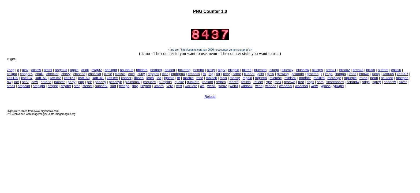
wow (314, 86)
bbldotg (156, 70)
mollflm (319, 78)
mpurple (350, 78)
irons (352, 74)
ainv (25, 70)
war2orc (191, 86)
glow (270, 74)
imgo (328, 74)
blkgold (233, 70)
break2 (344, 70)
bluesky (287, 70)
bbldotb (142, 70)
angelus (61, 70)
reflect (258, 82)
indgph (340, 74)
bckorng (184, 70)
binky (211, 70)
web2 (223, 86)
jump (376, 74)
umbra (159, 86)
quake (179, 82)
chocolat (94, 74)
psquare (149, 82)
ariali (85, 70)
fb (204, 74)
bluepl (274, 70)
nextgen (402, 78)
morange (334, 78)
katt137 (27, 78)
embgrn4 (178, 74)
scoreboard (335, 82)
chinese (79, 74)
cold (131, 74)
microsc (276, 78)
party (72, 82)
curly (141, 74)
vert (179, 86)
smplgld (39, 86)
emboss (194, 74)
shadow (390, 82)
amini (48, 70)
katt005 (388, 74)
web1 (211, 86)
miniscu (290, 78)
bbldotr (170, 70)
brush (370, 70)
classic (120, 74)
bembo (198, 70)
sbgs (310, 82)
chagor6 (26, 74)
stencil (87, 86)
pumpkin (165, 82)
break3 (358, 70)
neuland (387, 78)
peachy (100, 82)
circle (108, 74)
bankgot (111, 70)
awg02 (97, 70)
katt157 (70, 78)
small (11, 86)
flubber (249, 74)
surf (113, 86)
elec (165, 74)
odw (34, 82)
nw (9, 82)
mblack (211, 78)
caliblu (396, 70)
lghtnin (169, 78)
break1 (331, 70)
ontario (46, 82)
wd (202, 86)
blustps (317, 70)
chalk (39, 74)
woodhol (301, 86)
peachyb (115, 82)
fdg (211, 74)
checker (52, 74)
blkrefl (247, 70)
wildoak (246, 86)
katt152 (55, 78)
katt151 (41, 78)
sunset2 (101, 86)
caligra (12, 74)
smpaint (24, 86)
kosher (126, 78)
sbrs (320, 82)
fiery (226, 74)
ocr (16, 82)
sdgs (365, 82)
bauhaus (126, 70)
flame (236, 74)
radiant (207, 82)
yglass (326, 86)
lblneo (139, 78)
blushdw (302, 70)
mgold (247, 78)
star (77, 86)
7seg (10, 70)
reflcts (246, 82)
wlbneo (270, 86)
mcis (223, 78)
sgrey (376, 82)
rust (301, 82)
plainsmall (132, 82)
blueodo (260, 70)
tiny (135, 86)
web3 (234, 86)
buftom (383, 70)
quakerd (193, 82)
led (159, 78)
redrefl (233, 82)
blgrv (221, 70)
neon (374, 78)
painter (59, 82)
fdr (218, 74)
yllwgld (338, 86)
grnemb (312, 74)
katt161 (98, 78)
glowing (282, 74)
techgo (124, 86)
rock (278, 82)
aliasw (36, 70)
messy (235, 78)
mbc (199, 78)
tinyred (146, 86)
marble (188, 78)
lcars (150, 78)
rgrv (269, 82)
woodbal (285, 86)
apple (74, 70)
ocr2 (25, 82)
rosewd (289, 82)
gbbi (260, 74)
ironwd (364, 74)
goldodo (297, 74)
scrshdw (353, 82)
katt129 (12, 78)
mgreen (261, 78)
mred (363, 78)
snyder (66, 86)
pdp (81, 82)
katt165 (112, 78)
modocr (305, 78)
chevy (65, 74)
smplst (53, 86)
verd (170, 86)
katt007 (402, 74)
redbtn (221, 82)
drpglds (153, 74)
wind (258, 86)
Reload (209, 97)
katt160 (84, 78)
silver (403, 82)
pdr (89, 82)
